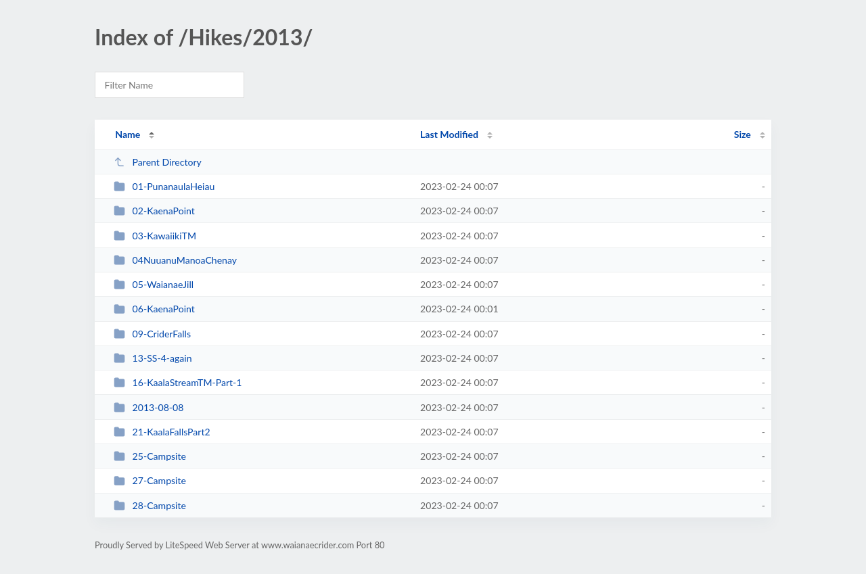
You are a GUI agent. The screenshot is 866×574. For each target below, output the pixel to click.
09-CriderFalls (152, 333)
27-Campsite (150, 480)
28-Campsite (150, 505)
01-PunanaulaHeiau (164, 186)
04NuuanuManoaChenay (175, 260)
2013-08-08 (148, 407)
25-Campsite (150, 456)
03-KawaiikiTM (155, 235)
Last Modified (449, 134)
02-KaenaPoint (154, 210)
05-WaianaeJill (153, 284)
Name (127, 134)
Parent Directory (158, 162)
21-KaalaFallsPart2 (162, 431)
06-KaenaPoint (154, 308)
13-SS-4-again (152, 358)
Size (742, 134)
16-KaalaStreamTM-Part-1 (178, 382)
